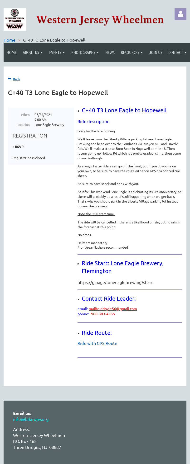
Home (9, 39)
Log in (180, 14)
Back (16, 79)
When (25, 114)
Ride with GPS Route (97, 343)
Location (23, 124)
